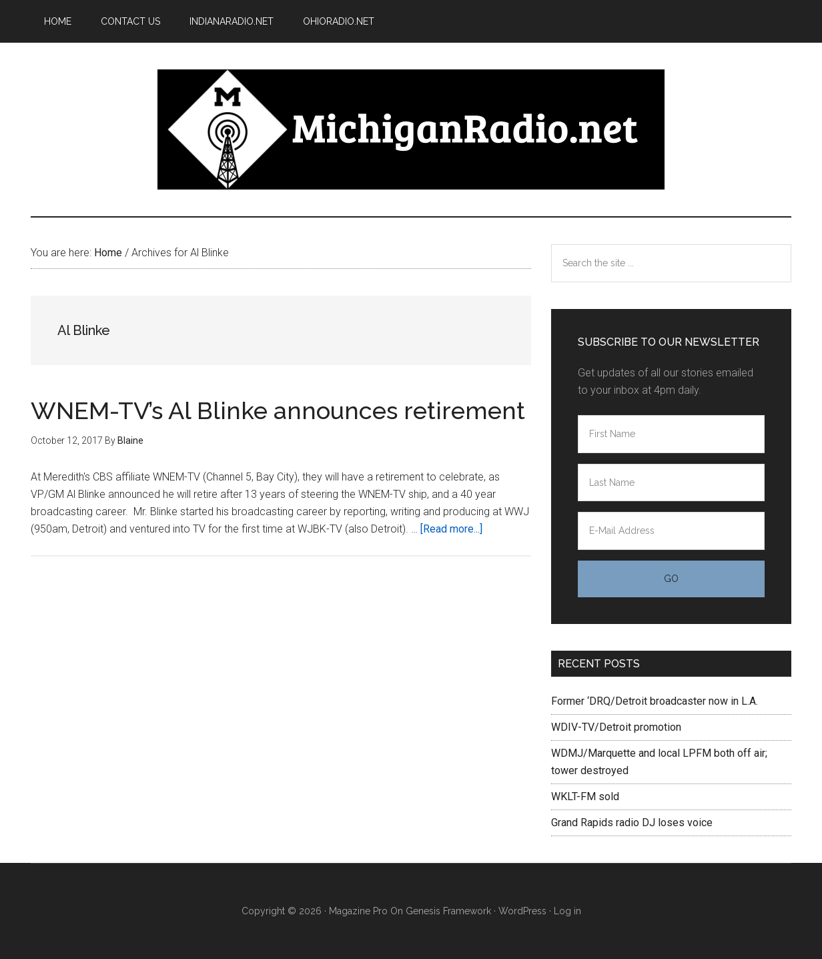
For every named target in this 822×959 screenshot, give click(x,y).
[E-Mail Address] (671, 531)
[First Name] (671, 434)
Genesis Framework (448, 911)
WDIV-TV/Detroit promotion (616, 727)
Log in (567, 911)
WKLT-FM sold (585, 796)
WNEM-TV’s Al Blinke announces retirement (278, 410)
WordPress (522, 911)
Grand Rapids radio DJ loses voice (632, 822)
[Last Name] (671, 483)
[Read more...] (451, 529)
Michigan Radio (411, 129)
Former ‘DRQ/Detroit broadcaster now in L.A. (654, 701)
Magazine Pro (358, 911)
